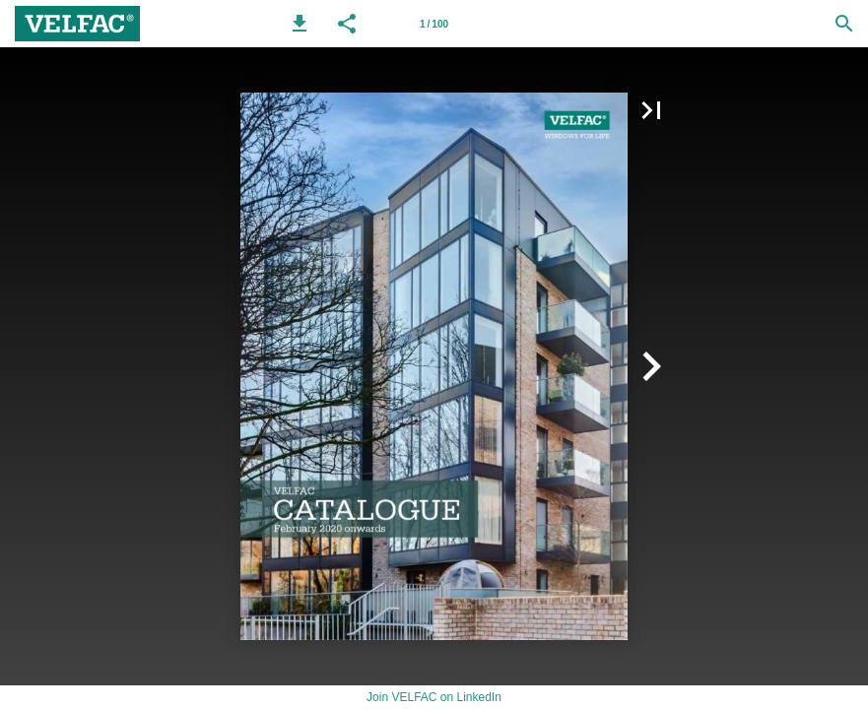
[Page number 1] (434, 23)
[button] (299, 23)
